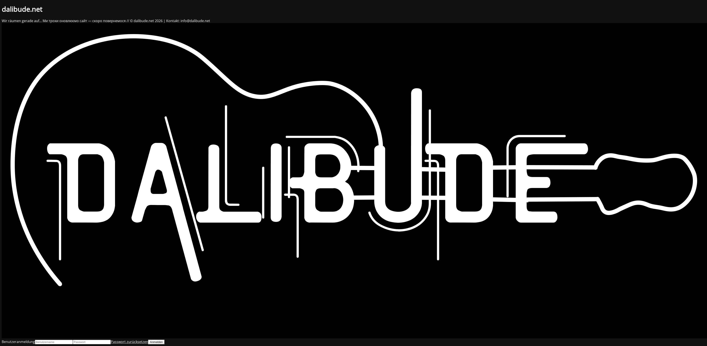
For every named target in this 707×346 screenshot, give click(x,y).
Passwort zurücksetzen (129, 341)
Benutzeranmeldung (18, 341)
